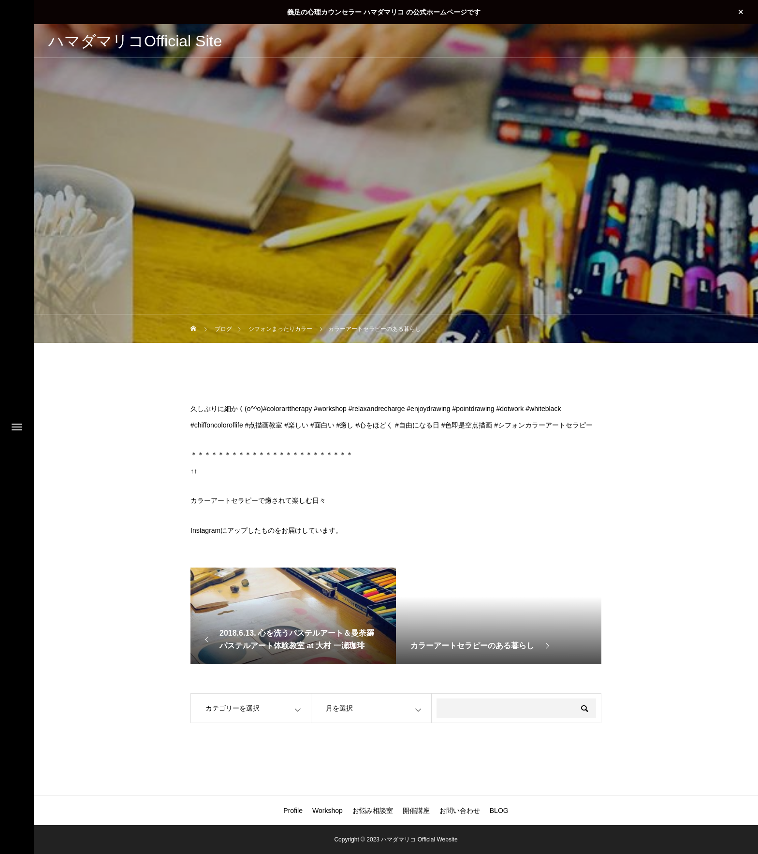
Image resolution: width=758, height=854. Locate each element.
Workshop (327, 810)
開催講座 (416, 810)
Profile (293, 810)
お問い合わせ (459, 810)
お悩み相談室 (372, 810)
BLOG (499, 810)
